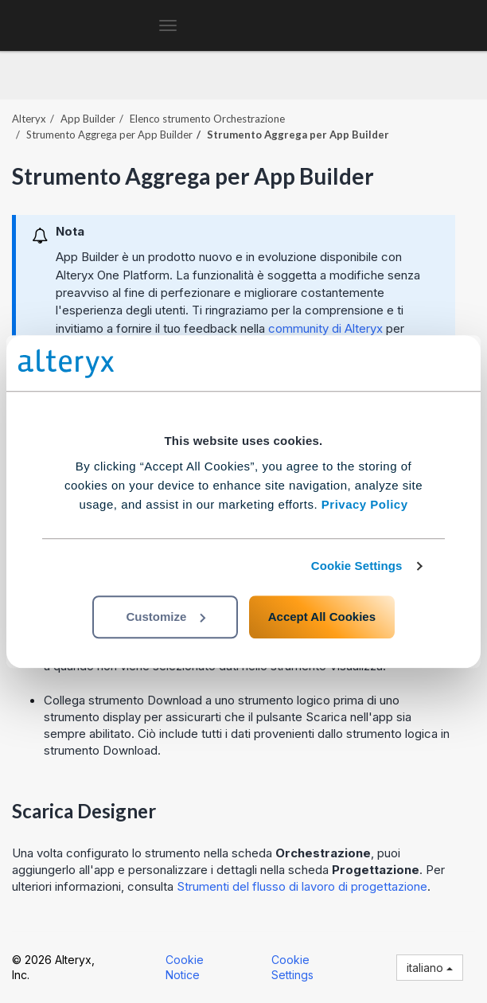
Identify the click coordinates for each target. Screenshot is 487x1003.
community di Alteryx (325, 328)
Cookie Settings (357, 565)
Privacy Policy (364, 504)
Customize (165, 616)
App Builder (87, 118)
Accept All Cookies (322, 616)
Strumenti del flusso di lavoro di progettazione (302, 886)
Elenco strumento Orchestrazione (207, 118)
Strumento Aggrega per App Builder (109, 134)
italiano (430, 967)
